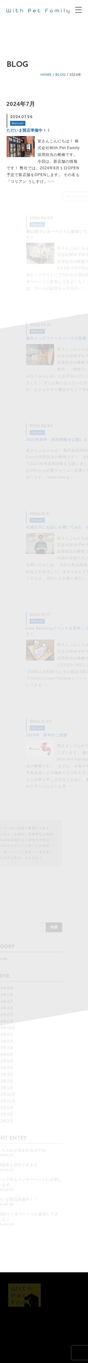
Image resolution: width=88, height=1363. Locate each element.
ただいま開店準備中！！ (29, 130)
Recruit (17, 123)
